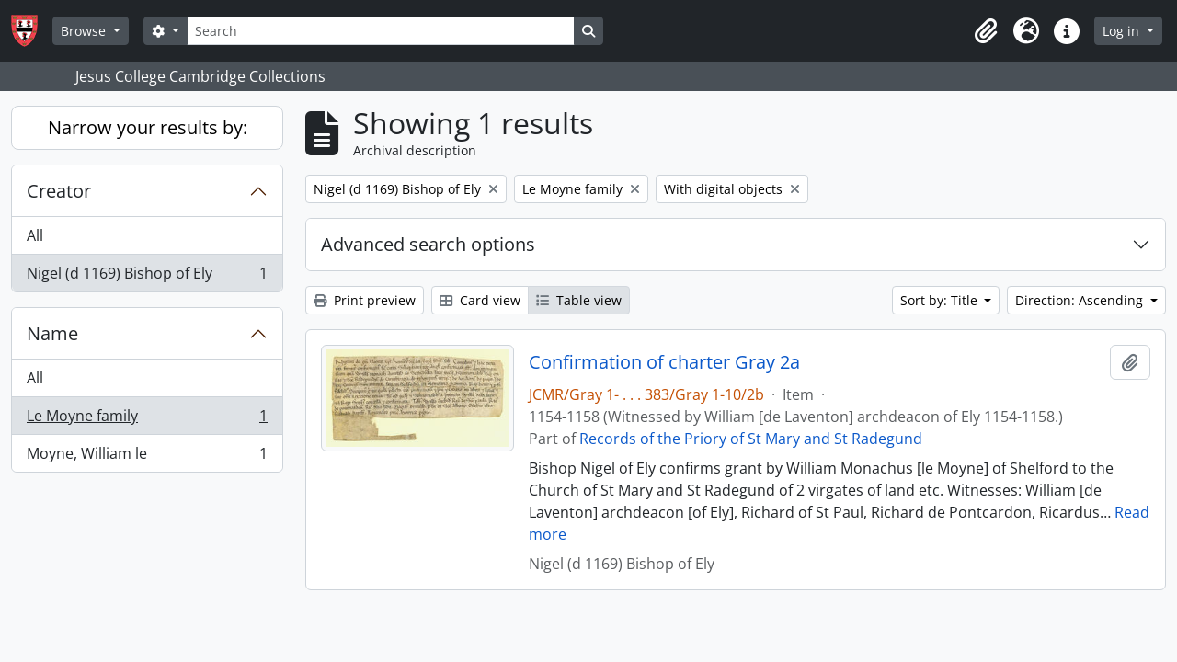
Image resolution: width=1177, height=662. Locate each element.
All (35, 235)
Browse (85, 31)
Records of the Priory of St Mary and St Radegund (750, 438)
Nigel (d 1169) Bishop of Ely (147, 276)
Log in (1123, 31)
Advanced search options (428, 244)
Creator (59, 190)
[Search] (381, 31)
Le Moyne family (147, 420)
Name (52, 333)
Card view (480, 300)
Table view (579, 300)
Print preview (365, 300)
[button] (986, 31)
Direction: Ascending (1081, 300)
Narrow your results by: (147, 127)
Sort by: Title (940, 300)
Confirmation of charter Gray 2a (664, 362)
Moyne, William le (147, 457)
